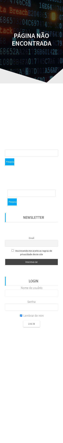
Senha (31, 302)
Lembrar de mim (32, 316)
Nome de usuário (31, 288)
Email (31, 238)
